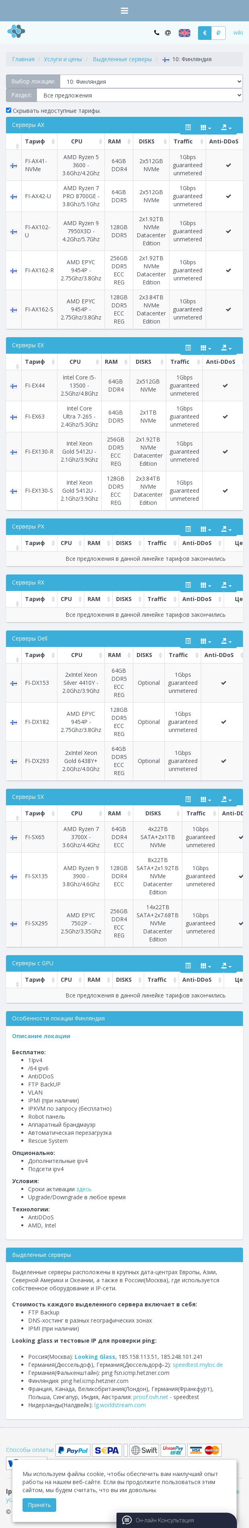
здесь (84, 1189)
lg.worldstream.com (120, 1405)
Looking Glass (95, 1356)
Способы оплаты (29, 1449)
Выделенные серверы (122, 59)
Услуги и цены (63, 59)
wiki (238, 32)
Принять (39, 1505)
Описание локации (41, 1036)
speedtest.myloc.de (198, 1364)
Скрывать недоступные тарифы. (53, 110)
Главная (23, 59)
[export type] (226, 128)
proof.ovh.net (150, 1397)
